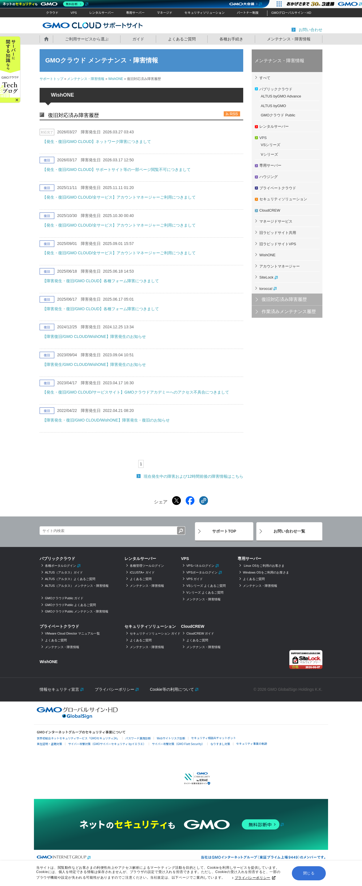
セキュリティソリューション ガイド (155, 633)
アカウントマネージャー (279, 266)
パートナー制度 (247, 12)
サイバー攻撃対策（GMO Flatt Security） (178, 744)
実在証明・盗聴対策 (49, 744)
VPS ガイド (194, 579)
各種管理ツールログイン (147, 565)
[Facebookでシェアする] (190, 500)
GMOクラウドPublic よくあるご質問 (70, 605)
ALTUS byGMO (273, 106)
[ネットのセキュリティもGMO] (44, 4)
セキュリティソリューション (204, 12)
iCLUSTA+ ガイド (142, 572)
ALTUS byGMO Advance (281, 96)
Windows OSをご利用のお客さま (266, 572)
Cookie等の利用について (172, 689)
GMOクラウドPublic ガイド (64, 598)
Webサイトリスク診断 (171, 738)
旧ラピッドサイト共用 (277, 233)
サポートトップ (51, 79)
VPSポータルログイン (201, 572)
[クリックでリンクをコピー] (203, 500)
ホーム (46, 38)
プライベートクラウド (277, 188)
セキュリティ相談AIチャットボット (213, 738)
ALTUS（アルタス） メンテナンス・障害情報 (77, 585)
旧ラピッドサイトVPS (277, 244)
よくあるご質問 (182, 39)
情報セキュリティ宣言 (59, 689)
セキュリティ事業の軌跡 (251, 743)
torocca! (265, 288)
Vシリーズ (269, 154)
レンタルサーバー (101, 12)
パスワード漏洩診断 (138, 738)
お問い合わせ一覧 (289, 531)
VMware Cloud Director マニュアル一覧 (72, 633)
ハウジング (268, 177)
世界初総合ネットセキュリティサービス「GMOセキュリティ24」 (78, 738)
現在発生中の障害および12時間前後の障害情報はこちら (193, 476)
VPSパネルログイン (200, 565)
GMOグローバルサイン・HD (291, 12)
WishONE (115, 79)
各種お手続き (231, 39)
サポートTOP (224, 531)
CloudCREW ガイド (200, 633)
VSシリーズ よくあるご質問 (206, 585)
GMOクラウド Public (278, 115)
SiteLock (266, 277)
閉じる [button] (309, 874)
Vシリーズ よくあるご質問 (204, 592)
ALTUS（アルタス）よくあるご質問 (70, 579)
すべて (264, 78)
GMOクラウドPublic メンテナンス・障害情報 (76, 611)
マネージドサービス (275, 221)
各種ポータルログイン (60, 565)
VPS (74, 12)
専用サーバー (135, 12)
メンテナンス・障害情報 (289, 39)
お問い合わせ (310, 29)
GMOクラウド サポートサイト (92, 25)
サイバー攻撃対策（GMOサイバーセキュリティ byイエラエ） (107, 744)
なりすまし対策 (220, 744)
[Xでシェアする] (176, 500)
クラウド (52, 12)
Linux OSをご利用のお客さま (264, 565)
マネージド (164, 12)
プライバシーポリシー (255, 879)
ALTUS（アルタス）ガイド (64, 572)
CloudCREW (269, 210)
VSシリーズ (270, 145)
